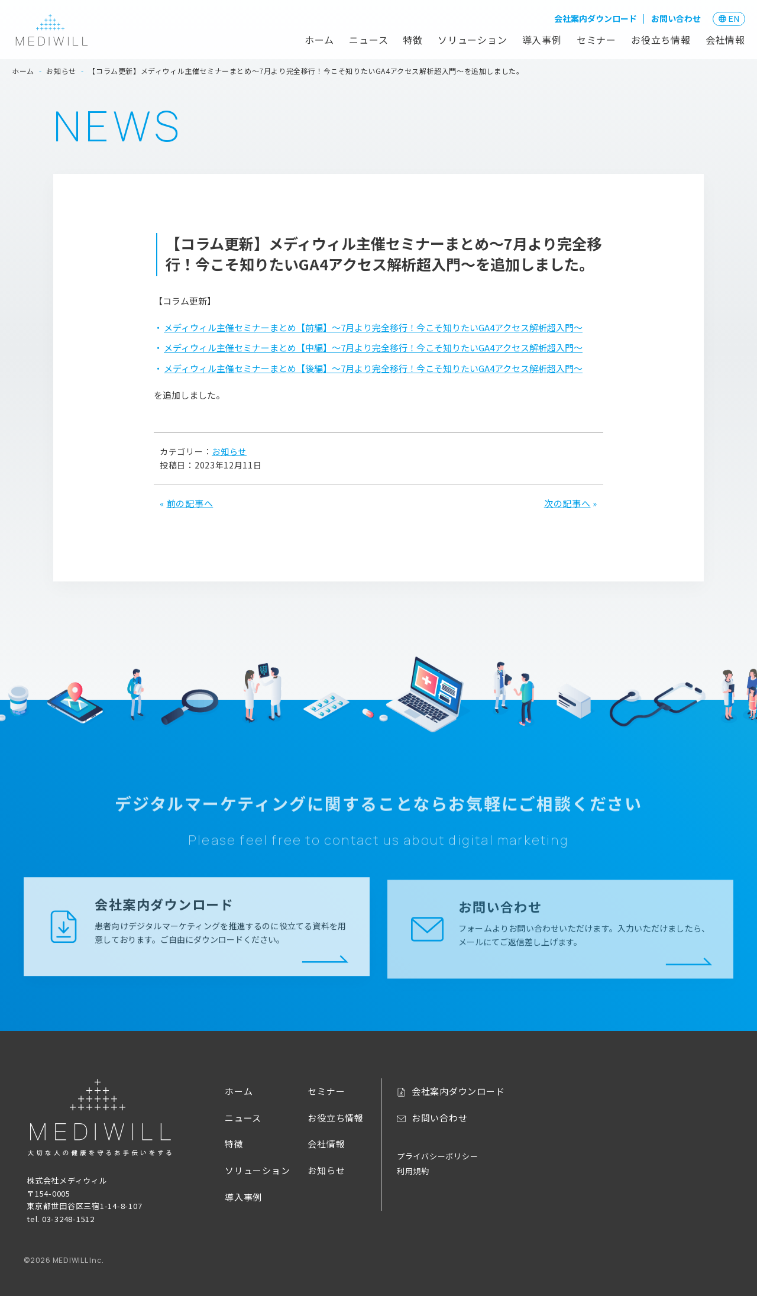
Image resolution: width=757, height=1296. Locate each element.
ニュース (368, 40)
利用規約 (413, 1171)
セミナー (596, 40)
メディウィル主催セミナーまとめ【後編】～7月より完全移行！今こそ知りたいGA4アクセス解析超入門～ (373, 368)
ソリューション (472, 40)
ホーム (319, 40)
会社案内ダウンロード (595, 18)
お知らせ (229, 451)
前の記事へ (190, 503)
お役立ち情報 (661, 40)
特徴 (413, 40)
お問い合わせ (676, 18)
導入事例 (542, 40)
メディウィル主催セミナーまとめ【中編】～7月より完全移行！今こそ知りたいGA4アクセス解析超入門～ (373, 347)
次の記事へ (567, 503)
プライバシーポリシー (437, 1156)
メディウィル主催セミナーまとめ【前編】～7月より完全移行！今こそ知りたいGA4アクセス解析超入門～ (373, 327)
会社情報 (725, 40)
